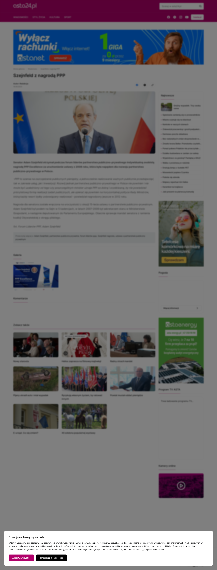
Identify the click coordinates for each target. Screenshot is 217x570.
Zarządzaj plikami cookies (51, 558)
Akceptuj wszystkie (21, 558)
